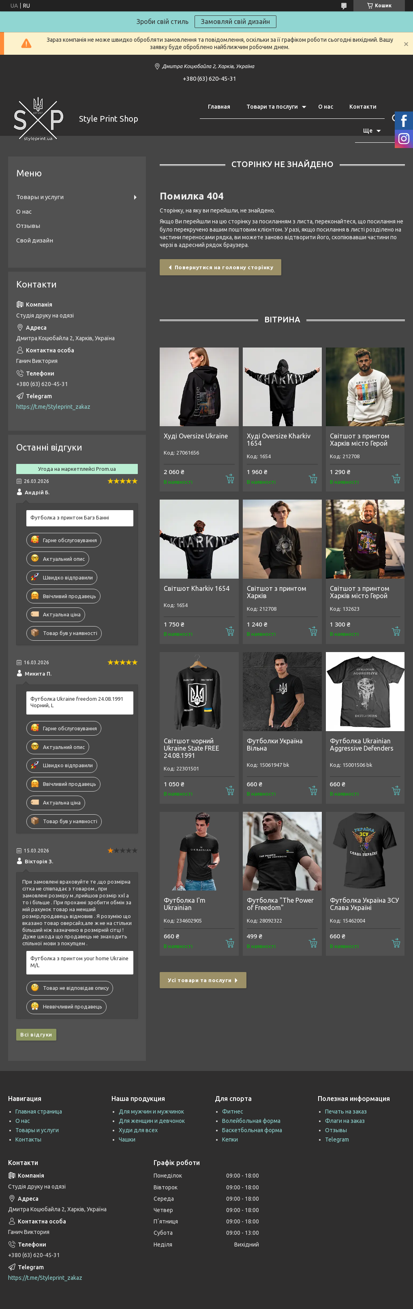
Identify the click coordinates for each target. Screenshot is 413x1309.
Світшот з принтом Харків (276, 592)
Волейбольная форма (251, 1121)
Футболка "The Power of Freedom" (280, 904)
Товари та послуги (272, 106)
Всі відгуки (36, 1034)
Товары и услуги (40, 196)
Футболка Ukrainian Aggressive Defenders (362, 744)
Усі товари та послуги (200, 980)
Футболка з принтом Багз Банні (69, 517)
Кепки (230, 1139)
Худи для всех (138, 1130)
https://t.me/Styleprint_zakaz (53, 406)
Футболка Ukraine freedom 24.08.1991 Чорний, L (76, 702)
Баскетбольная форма (252, 1130)
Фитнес (232, 1111)
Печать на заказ (346, 1111)
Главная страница (38, 1111)
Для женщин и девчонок (152, 1121)
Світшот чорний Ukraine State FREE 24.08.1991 (191, 748)
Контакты (28, 1139)
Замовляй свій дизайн (235, 21)
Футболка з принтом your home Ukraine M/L (79, 961)
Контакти (363, 106)
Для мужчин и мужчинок (151, 1111)
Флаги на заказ (345, 1121)
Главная (219, 106)
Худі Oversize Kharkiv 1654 (278, 439)
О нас (325, 106)
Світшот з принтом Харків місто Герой (359, 439)
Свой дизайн (34, 240)
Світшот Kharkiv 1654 (196, 588)
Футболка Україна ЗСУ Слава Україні (364, 904)
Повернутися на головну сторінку (224, 267)
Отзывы (28, 225)
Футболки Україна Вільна (275, 744)
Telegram (337, 1139)
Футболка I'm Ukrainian (184, 904)
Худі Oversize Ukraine (196, 436)
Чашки (127, 1139)
